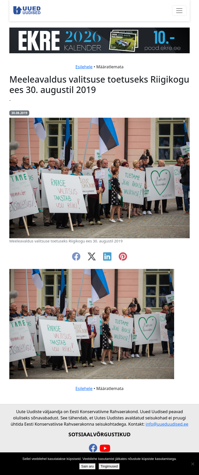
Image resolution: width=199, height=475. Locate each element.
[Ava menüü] (179, 10)
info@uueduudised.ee (167, 424)
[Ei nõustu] (192, 463)
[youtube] (105, 448)
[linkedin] (107, 258)
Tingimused (109, 466)
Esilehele (84, 67)
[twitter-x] (91, 258)
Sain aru (87, 466)
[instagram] (123, 258)
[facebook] (76, 258)
